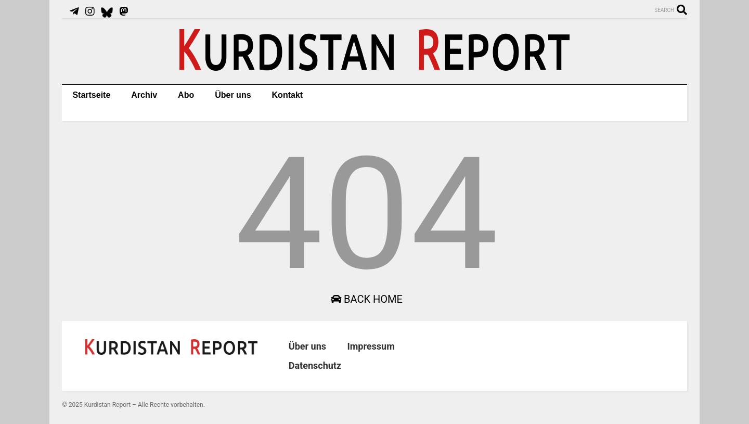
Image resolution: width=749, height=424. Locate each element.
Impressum (370, 346)
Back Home (367, 299)
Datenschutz (315, 365)
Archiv (144, 95)
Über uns (233, 95)
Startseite (91, 95)
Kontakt (287, 95)
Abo (186, 95)
